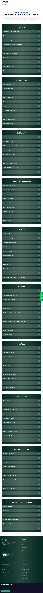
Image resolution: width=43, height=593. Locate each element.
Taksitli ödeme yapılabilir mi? (8, 418)
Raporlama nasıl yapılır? (7, 264)
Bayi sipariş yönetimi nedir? (8, 453)
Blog (23, 544)
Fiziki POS (3, 569)
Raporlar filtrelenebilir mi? (8, 361)
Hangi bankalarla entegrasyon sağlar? (10, 53)
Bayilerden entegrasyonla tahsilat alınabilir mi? (12, 150)
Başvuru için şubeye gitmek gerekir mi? (10, 519)
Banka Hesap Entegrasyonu (6, 572)
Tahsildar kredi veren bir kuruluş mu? (10, 409)
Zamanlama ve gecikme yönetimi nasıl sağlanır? (12, 171)
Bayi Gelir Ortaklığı (25, 547)
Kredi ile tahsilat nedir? (7, 400)
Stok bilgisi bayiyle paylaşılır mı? (9, 479)
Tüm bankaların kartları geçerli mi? (9, 246)
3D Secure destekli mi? (7, 92)
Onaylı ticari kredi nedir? (8, 506)
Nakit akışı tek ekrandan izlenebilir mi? (10, 167)
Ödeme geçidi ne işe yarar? (8, 84)
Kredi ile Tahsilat (14, 19)
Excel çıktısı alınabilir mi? (8, 365)
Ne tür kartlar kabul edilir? (8, 88)
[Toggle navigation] (40, 2)
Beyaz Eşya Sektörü (25, 569)
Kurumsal (24, 539)
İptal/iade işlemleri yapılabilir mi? (9, 325)
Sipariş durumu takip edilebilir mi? (9, 466)
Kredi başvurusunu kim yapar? (9, 405)
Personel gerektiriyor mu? (8, 57)
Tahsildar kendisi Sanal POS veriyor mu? (11, 295)
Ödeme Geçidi (4, 566)
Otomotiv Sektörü (25, 566)
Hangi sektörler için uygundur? (9, 40)
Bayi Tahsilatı (4, 567)
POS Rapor (8, 19)
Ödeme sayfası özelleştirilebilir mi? (10, 119)
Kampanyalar (24, 549)
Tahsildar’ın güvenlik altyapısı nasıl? (10, 48)
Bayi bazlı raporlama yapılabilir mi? (9, 154)
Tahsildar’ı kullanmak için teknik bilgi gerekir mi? (12, 44)
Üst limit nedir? (6, 515)
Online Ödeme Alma (5, 564)
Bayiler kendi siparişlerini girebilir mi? (10, 457)
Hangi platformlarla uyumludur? (9, 317)
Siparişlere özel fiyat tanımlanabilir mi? (10, 475)
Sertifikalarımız (24, 550)
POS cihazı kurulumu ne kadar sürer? (10, 268)
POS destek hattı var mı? (8, 273)
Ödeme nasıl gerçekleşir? (8, 523)
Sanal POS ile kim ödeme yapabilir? (10, 299)
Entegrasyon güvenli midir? (8, 198)
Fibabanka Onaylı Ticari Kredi (32, 19)
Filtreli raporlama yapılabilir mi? (9, 194)
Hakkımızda (24, 541)
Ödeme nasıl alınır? (6, 413)
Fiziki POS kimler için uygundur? (9, 238)
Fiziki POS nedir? (6, 233)
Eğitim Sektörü (24, 570)
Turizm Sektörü (24, 572)
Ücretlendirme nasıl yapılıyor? (9, 62)
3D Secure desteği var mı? (8, 308)
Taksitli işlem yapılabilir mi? (8, 259)
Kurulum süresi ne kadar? (8, 220)
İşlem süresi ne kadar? (7, 251)
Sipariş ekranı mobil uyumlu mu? (9, 488)
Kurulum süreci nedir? (7, 101)
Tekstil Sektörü (24, 578)
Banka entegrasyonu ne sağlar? (9, 185)
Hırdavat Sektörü (25, 575)
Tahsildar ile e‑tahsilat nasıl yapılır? (10, 35)
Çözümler (4, 562)
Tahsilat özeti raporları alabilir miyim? (10, 70)
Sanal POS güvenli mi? (7, 334)
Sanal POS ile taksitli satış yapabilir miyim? (11, 312)
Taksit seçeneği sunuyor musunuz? (10, 110)
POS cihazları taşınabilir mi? (8, 255)
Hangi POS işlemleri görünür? (8, 352)
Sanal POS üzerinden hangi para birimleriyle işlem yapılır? (14, 321)
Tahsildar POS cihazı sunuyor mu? (9, 242)
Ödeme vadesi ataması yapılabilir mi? (10, 163)
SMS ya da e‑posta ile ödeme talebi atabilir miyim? (13, 145)
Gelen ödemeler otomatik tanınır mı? (10, 189)
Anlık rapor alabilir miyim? (8, 356)
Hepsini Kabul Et (5, 590)
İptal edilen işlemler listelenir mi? (9, 378)
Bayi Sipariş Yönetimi (22, 19)
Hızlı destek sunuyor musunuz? (9, 66)
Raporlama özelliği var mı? (8, 484)
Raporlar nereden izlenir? (8, 330)
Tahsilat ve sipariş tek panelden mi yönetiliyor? (12, 492)
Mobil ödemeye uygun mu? (8, 97)
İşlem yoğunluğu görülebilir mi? (9, 387)
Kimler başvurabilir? (7, 510)
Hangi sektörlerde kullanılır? (8, 435)
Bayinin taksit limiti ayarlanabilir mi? (10, 158)
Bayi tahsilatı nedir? (7, 136)
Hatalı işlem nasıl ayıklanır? (8, 369)
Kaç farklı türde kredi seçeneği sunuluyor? (11, 440)
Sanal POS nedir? (6, 290)
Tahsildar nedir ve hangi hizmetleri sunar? (11, 31)
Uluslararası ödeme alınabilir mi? (9, 114)
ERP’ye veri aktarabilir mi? (8, 211)
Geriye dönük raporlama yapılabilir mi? (10, 374)
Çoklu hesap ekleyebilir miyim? (9, 207)
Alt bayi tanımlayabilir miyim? (8, 141)
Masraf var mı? (6, 528)
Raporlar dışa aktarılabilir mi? (8, 215)
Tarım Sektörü (24, 564)
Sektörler (24, 562)
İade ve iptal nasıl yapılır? (8, 123)
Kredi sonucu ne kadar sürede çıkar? (10, 431)
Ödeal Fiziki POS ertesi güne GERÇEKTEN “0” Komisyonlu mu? (15, 277)
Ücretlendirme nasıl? (7, 202)
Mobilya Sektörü (24, 567)
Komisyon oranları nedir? (8, 106)
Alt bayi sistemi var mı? (7, 462)
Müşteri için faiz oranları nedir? (9, 422)
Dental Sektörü (24, 580)
